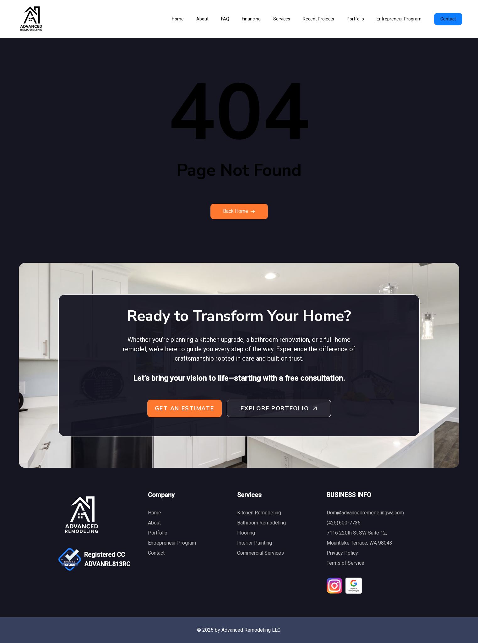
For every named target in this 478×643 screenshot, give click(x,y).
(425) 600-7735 (344, 523)
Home (154, 513)
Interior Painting (254, 543)
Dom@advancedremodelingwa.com (365, 513)
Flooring (246, 533)
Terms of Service (345, 563)
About (154, 523)
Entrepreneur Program (172, 543)
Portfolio (157, 533)
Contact (156, 553)
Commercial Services (260, 553)
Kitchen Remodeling (259, 513)
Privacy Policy (342, 553)
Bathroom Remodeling (261, 523)
